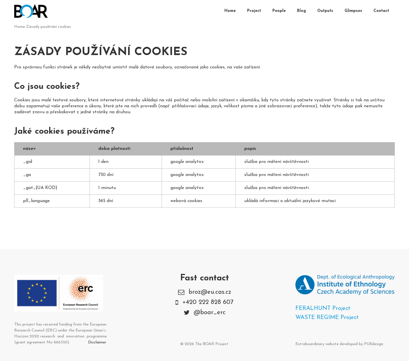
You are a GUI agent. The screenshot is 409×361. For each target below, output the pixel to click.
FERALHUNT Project (322, 308)
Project (254, 11)
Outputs (325, 11)
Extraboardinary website (317, 344)
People (279, 11)
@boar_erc (210, 312)
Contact (381, 11)
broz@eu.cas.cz (210, 292)
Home (230, 11)
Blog (301, 11)
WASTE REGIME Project (327, 317)
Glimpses (353, 11)
